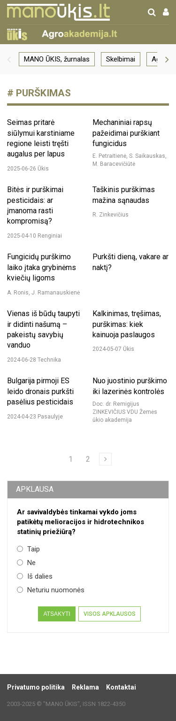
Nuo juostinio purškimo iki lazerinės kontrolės (129, 385)
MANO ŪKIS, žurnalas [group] (57, 59)
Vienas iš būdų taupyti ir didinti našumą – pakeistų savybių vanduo (43, 329)
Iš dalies (35, 576)
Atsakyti (56, 614)
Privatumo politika (36, 687)
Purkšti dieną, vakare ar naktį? (130, 261)
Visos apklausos (110, 614)
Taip (28, 549)
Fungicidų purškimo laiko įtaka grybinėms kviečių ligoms (41, 267)
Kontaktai (121, 687)
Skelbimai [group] (120, 59)
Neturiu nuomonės (50, 590)
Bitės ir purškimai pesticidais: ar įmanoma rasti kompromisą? (35, 205)
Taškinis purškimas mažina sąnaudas (123, 194)
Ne (26, 562)
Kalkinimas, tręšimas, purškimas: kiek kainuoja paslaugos (126, 324)
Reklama (85, 687)
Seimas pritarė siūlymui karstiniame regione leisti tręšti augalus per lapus (41, 138)
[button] (9, 59)
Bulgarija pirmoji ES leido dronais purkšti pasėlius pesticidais (40, 391)
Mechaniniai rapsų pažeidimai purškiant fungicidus (126, 133)
